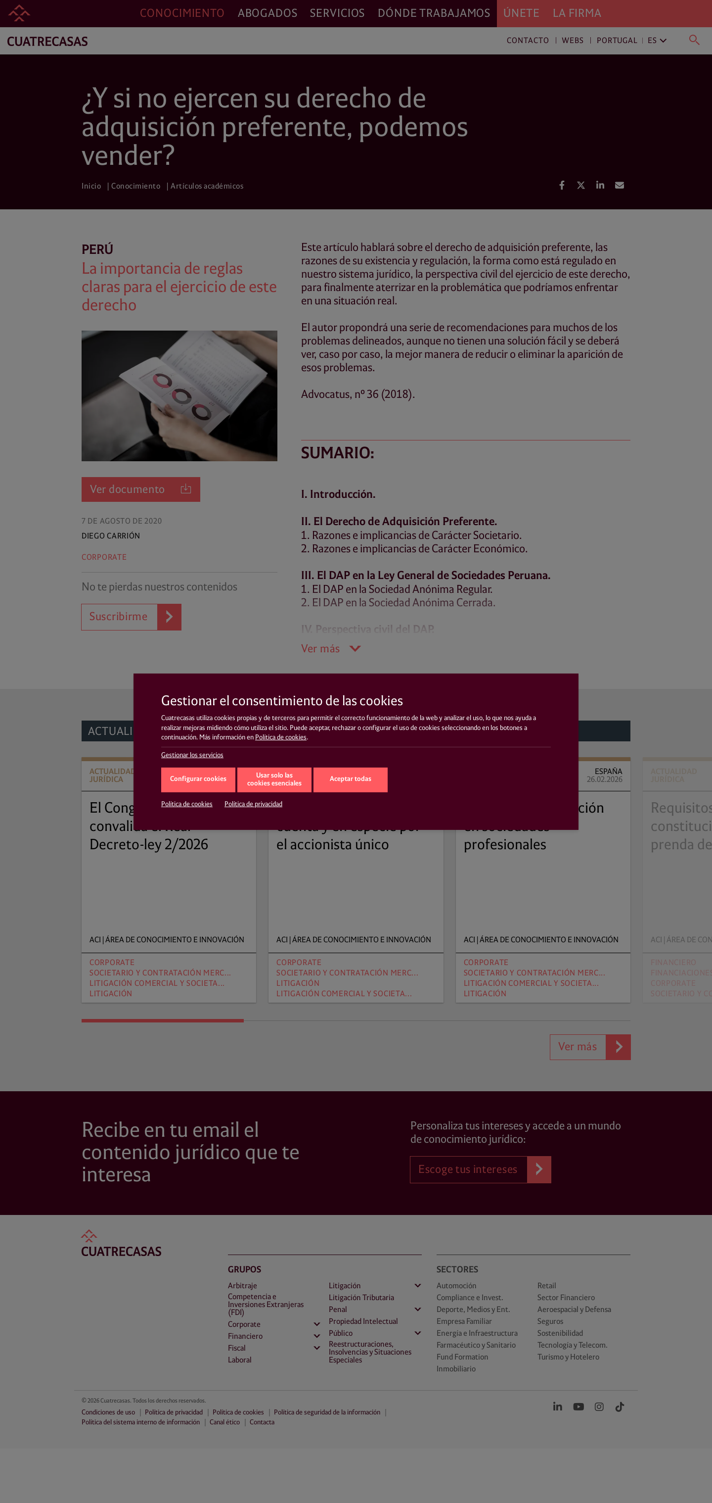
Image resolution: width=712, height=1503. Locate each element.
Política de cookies (281, 737)
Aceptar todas (350, 779)
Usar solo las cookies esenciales (274, 780)
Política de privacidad (253, 804)
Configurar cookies (198, 779)
